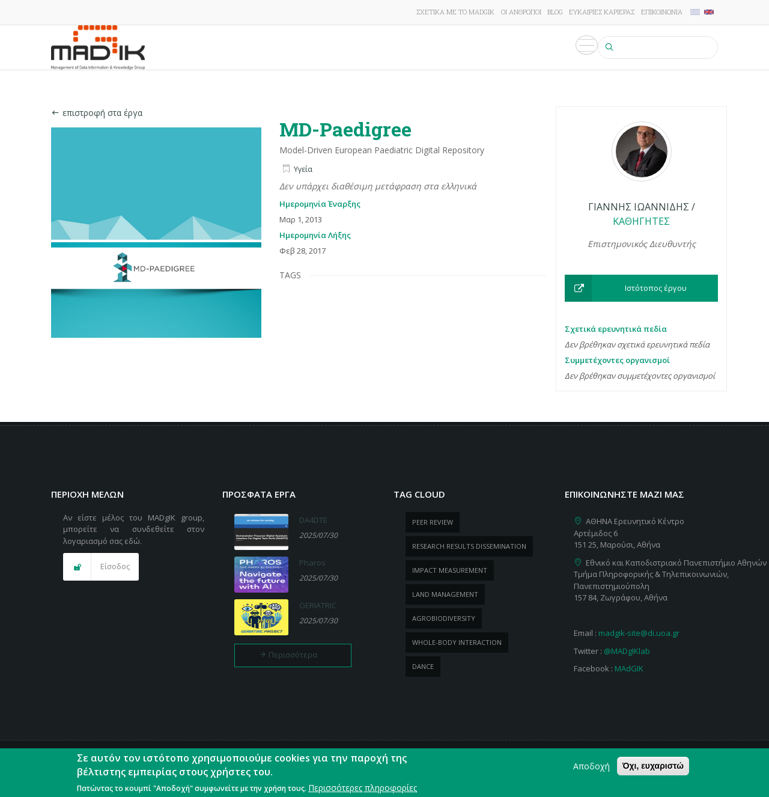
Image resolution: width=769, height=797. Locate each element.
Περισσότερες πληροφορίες (362, 789)
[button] (641, 288)
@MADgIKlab (627, 651)
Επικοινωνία (661, 11)
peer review (432, 522)
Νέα (463, 47)
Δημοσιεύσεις (358, 47)
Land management (445, 594)
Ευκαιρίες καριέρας (601, 11)
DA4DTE (313, 520)
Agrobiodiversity (443, 618)
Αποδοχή (591, 768)
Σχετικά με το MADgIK (455, 11)
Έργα (305, 47)
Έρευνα (268, 47)
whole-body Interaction (457, 642)
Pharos (312, 562)
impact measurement (449, 570)
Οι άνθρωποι (521, 11)
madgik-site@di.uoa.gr (638, 633)
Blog (555, 11)
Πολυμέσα (568, 47)
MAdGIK (629, 668)
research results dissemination (469, 546)
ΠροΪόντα (422, 47)
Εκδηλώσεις (508, 47)
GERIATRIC (317, 605)
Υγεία (303, 169)
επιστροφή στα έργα (96, 112)
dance (423, 666)
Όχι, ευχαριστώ (653, 767)
